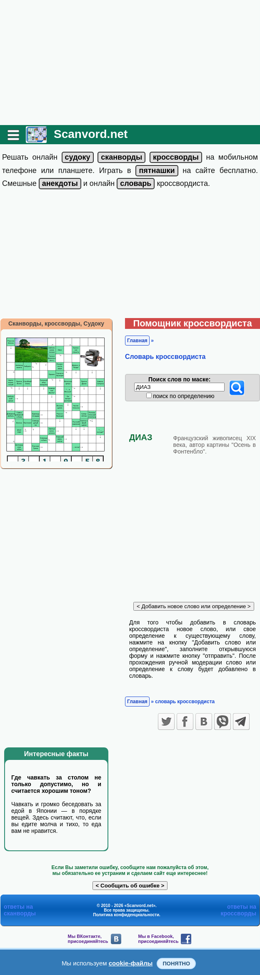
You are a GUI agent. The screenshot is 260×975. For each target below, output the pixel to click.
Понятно (176, 963)
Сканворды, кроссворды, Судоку (56, 323)
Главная (137, 340)
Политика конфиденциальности (126, 914)
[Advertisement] (130, 62)
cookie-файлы (131, 963)
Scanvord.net (91, 134)
